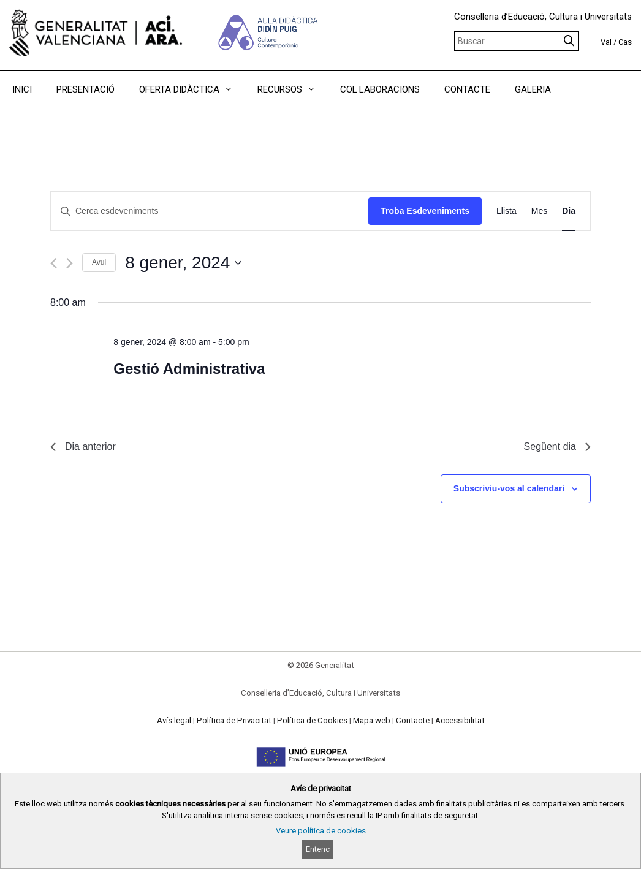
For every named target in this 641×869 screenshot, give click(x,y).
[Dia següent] (69, 263)
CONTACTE (467, 89)
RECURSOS (292, 89)
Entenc (318, 849)
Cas (625, 42)
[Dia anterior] (53, 263)
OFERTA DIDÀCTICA (192, 89)
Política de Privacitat (234, 720)
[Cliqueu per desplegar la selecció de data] (183, 263)
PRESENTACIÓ (85, 89)
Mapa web (371, 720)
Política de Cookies (312, 720)
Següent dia (557, 446)
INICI (22, 89)
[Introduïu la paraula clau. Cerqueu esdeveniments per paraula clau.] (209, 211)
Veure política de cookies (321, 830)
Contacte (413, 720)
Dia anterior (83, 446)
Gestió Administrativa (189, 368)
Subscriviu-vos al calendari (508, 488)
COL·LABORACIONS (380, 89)
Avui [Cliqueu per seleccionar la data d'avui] (99, 262)
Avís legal (174, 720)
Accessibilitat (460, 720)
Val (606, 42)
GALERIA (533, 89)
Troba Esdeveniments (425, 211)
